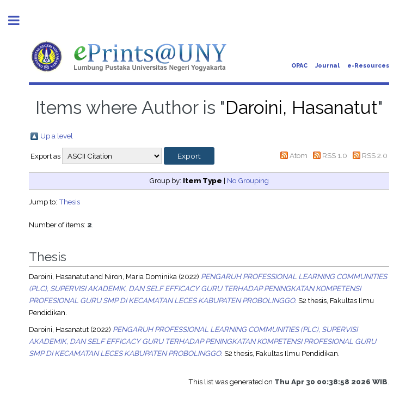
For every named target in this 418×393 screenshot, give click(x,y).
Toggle (19, 20)
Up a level (56, 135)
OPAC (299, 65)
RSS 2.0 (375, 155)
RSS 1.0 (334, 155)
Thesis (69, 201)
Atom (299, 155)
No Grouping (248, 180)
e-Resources (368, 65)
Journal (327, 65)
